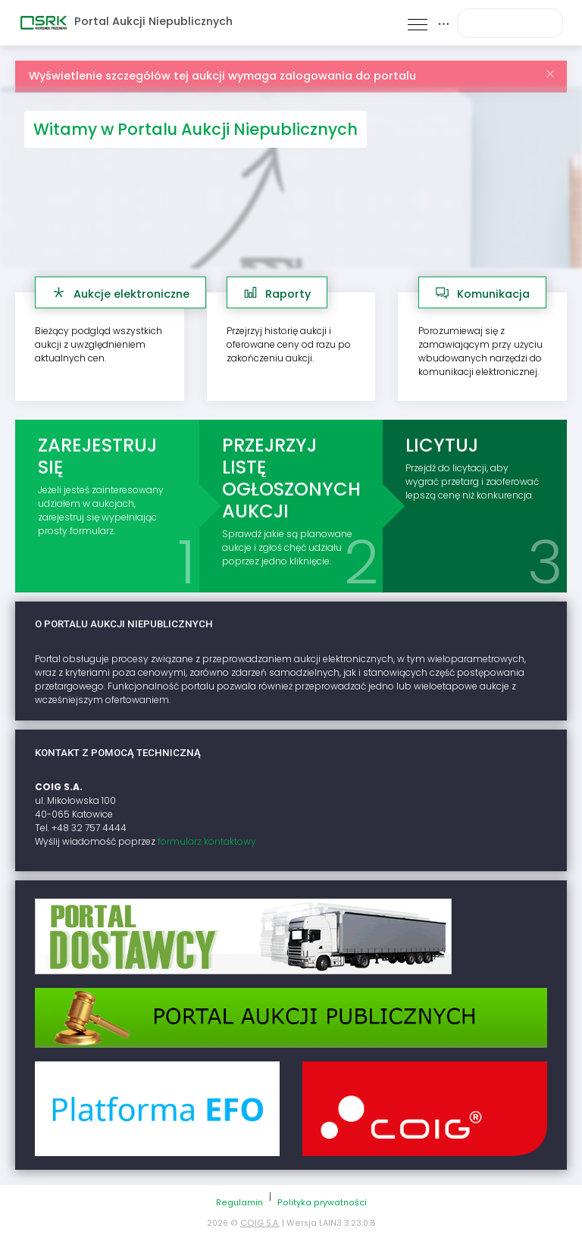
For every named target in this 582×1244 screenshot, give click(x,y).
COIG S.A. (260, 1223)
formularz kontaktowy (207, 841)
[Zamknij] (550, 70)
